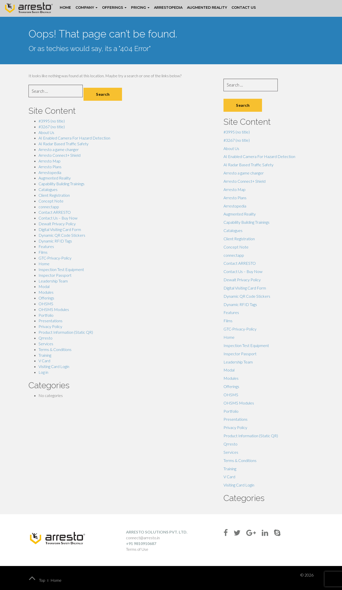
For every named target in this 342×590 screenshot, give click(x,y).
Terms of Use (137, 549)
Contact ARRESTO (54, 212)
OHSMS (45, 303)
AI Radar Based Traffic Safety (63, 143)
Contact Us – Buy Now (58, 218)
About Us (46, 132)
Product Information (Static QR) (65, 332)
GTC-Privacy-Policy (55, 258)
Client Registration (54, 195)
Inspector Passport (55, 275)
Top (36, 580)
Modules (46, 292)
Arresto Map (49, 160)
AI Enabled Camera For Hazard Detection (74, 138)
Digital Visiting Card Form (59, 229)
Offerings (114, 7)
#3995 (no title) (51, 120)
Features (46, 246)
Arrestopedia (168, 7)
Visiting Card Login (53, 366)
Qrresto (45, 338)
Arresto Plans (50, 166)
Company (87, 7)
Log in (43, 372)
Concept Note (51, 200)
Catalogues (48, 189)
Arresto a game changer (58, 149)
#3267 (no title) (51, 126)
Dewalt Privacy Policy (57, 223)
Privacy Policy (50, 326)
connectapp (48, 206)
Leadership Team (53, 280)
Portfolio (46, 315)
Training (44, 355)
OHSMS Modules (53, 309)
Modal (44, 286)
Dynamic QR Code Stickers (61, 235)
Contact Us (244, 7)
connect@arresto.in (143, 537)
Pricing (140, 7)
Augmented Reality (207, 7)
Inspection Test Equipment (61, 269)
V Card (44, 360)
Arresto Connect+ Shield (59, 155)
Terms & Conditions (55, 349)
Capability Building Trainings (61, 183)
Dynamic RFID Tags (55, 240)
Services (45, 343)
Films (43, 252)
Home (65, 7)
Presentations (50, 320)
